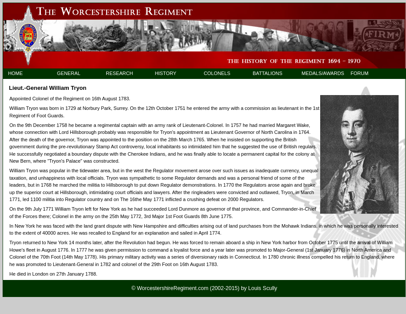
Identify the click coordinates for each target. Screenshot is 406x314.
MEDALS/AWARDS (318, 73)
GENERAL (69, 73)
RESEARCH (119, 73)
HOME (15, 73)
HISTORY (165, 73)
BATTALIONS (267, 73)
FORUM (360, 73)
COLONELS (217, 73)
